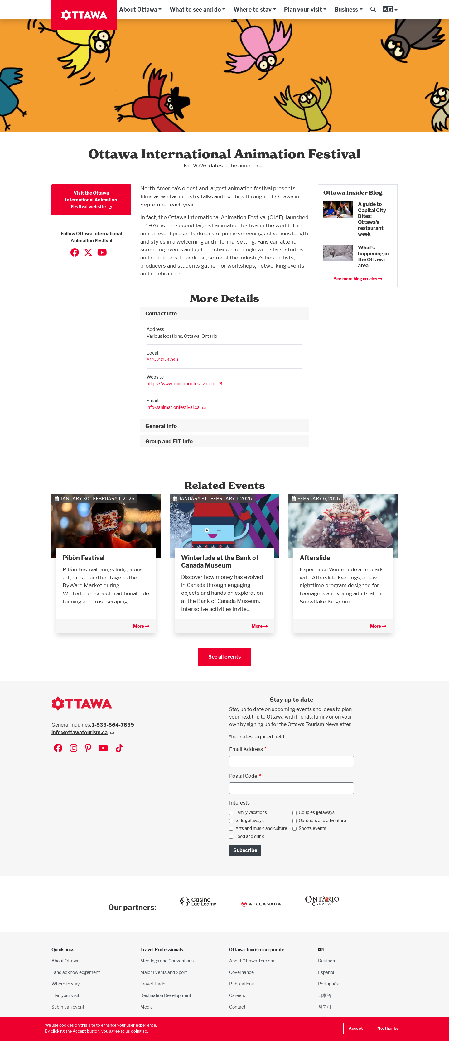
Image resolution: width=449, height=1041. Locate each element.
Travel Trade (152, 983)
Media (146, 1007)
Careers (237, 995)
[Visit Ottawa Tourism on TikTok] (119, 748)
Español (326, 972)
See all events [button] (224, 657)
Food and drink (249, 836)
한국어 (324, 1007)
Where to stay (253, 9)
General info (161, 426)
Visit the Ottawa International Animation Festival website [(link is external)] (91, 199)
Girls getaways (249, 820)
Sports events (312, 828)
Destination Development (165, 995)
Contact (237, 1007)
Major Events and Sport (163, 972)
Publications (241, 983)
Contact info (161, 313)
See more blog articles (358, 279)
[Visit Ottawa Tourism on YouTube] (103, 748)
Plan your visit (303, 9)
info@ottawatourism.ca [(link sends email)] (82, 732)
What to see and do (195, 9)
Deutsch (326, 960)
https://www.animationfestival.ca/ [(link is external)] (184, 383)
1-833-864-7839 (113, 725)
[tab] (224, 313)
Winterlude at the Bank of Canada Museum (219, 561)
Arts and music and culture (261, 828)
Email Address (246, 749)
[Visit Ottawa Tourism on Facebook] (58, 748)
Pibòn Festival (83, 558)
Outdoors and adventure (322, 820)
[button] (373, 9)
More (141, 626)
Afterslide (315, 558)
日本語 (324, 995)
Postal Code (243, 776)
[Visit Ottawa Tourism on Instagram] (73, 748)
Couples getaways (317, 812)
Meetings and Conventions (167, 960)
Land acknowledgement (75, 972)
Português (328, 983)
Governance (241, 972)
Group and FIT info (169, 441)
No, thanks (387, 1028)
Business (346, 9)
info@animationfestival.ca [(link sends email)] (176, 407)
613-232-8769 (162, 359)
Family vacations (251, 812)
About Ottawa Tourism (251, 960)
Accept (356, 1028)
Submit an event (67, 1007)
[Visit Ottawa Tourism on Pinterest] (88, 748)
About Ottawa (138, 9)
